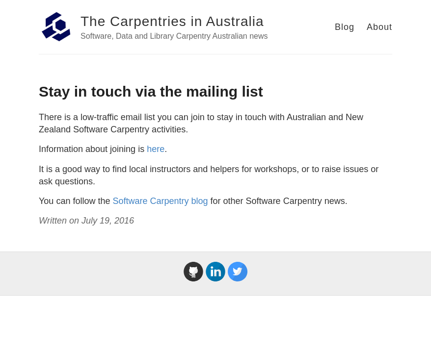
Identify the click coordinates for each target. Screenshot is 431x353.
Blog (344, 27)
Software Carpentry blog (160, 201)
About (379, 27)
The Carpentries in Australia (172, 21)
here (155, 149)
